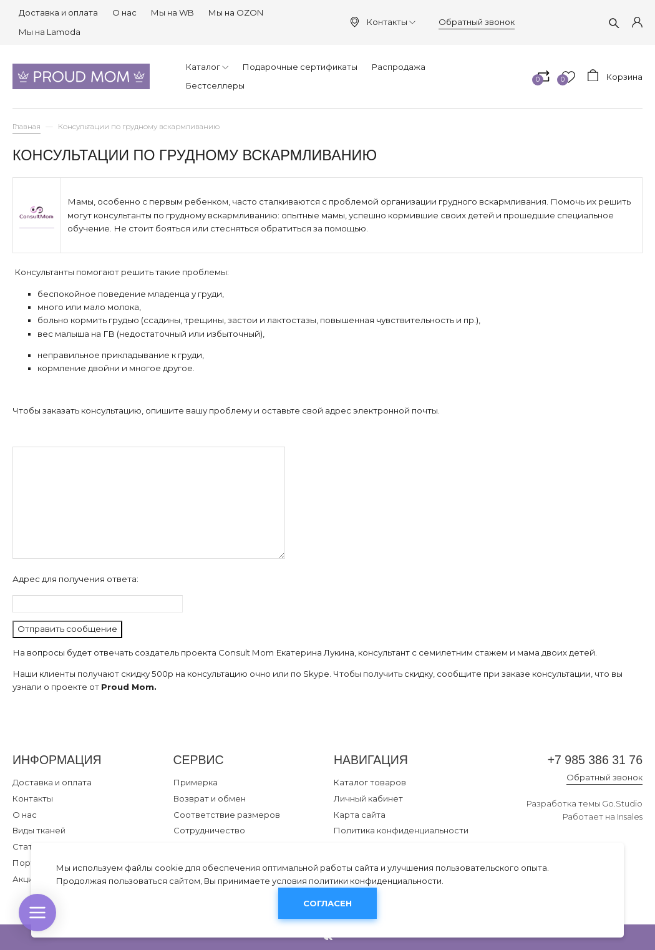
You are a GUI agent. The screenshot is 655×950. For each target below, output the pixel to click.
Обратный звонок (477, 22)
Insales (630, 817)
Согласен (327, 903)
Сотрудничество (209, 830)
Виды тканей (39, 830)
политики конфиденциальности (375, 881)
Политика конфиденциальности (401, 830)
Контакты (391, 22)
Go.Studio (622, 803)
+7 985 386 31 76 (595, 760)
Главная (26, 126)
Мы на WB (172, 12)
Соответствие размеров (226, 815)
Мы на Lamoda (49, 32)
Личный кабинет (368, 798)
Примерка (195, 782)
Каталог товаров (370, 782)
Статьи (27, 846)
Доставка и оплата (58, 12)
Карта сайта (360, 815)
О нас (124, 12)
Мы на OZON (235, 12)
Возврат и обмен (209, 798)
